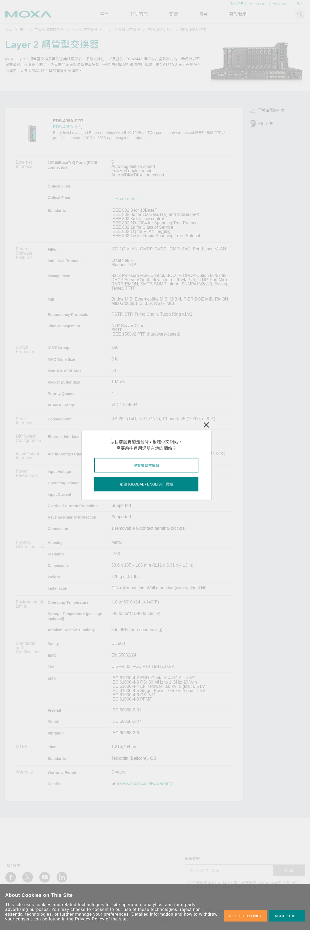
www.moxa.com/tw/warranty (146, 783)
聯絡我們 (237, 4)
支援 (173, 14)
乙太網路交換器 (84, 30)
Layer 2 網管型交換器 (122, 30)
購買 (203, 14)
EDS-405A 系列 (160, 30)
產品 (23, 30)
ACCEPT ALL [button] (287, 916)
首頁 (9, 30)
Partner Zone (258, 4)
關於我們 (238, 14)
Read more (126, 199)
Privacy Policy (90, 919)
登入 (299, 3)
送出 (289, 870)
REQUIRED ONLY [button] (245, 916)
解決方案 (138, 14)
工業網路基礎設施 (49, 30)
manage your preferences (102, 914)
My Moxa (279, 4)
